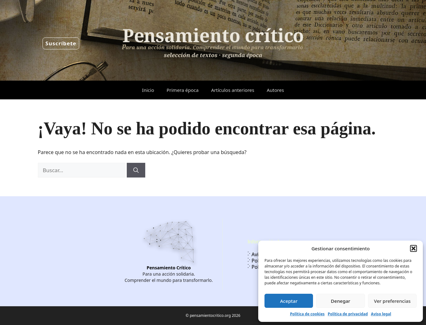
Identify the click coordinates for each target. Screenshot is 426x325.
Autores (275, 90)
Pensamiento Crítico (169, 268)
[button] (413, 248)
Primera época (182, 90)
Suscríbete (60, 43)
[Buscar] (136, 170)
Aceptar (289, 301)
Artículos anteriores (232, 90)
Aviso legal (381, 314)
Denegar (340, 301)
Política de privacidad (348, 314)
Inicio (148, 90)
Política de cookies (307, 314)
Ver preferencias (392, 301)
